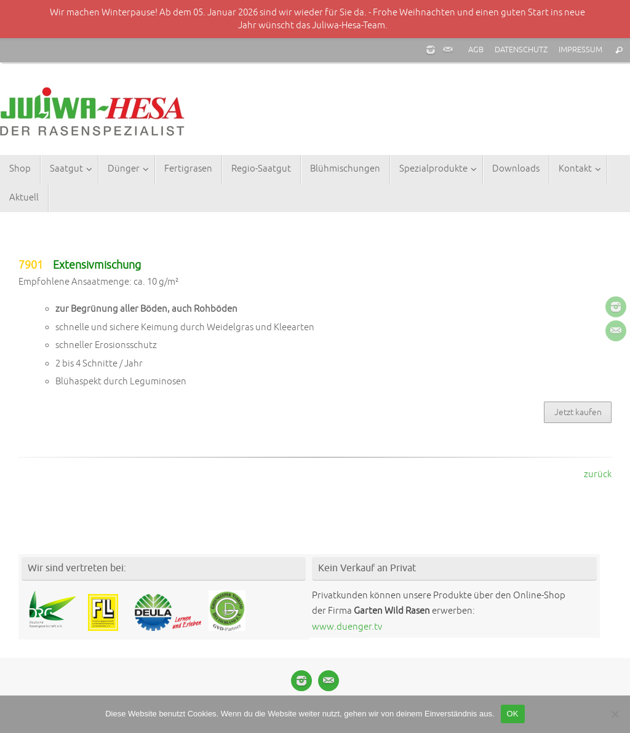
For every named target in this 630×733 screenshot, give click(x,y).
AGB (476, 50)
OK (513, 713)
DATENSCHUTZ (521, 50)
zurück (598, 474)
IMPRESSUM (580, 50)
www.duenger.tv (347, 627)
